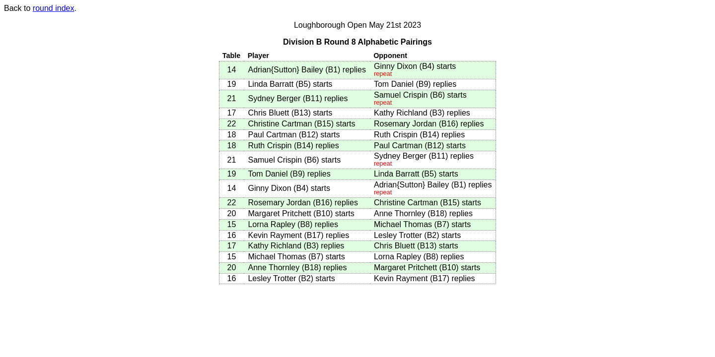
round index (53, 8)
